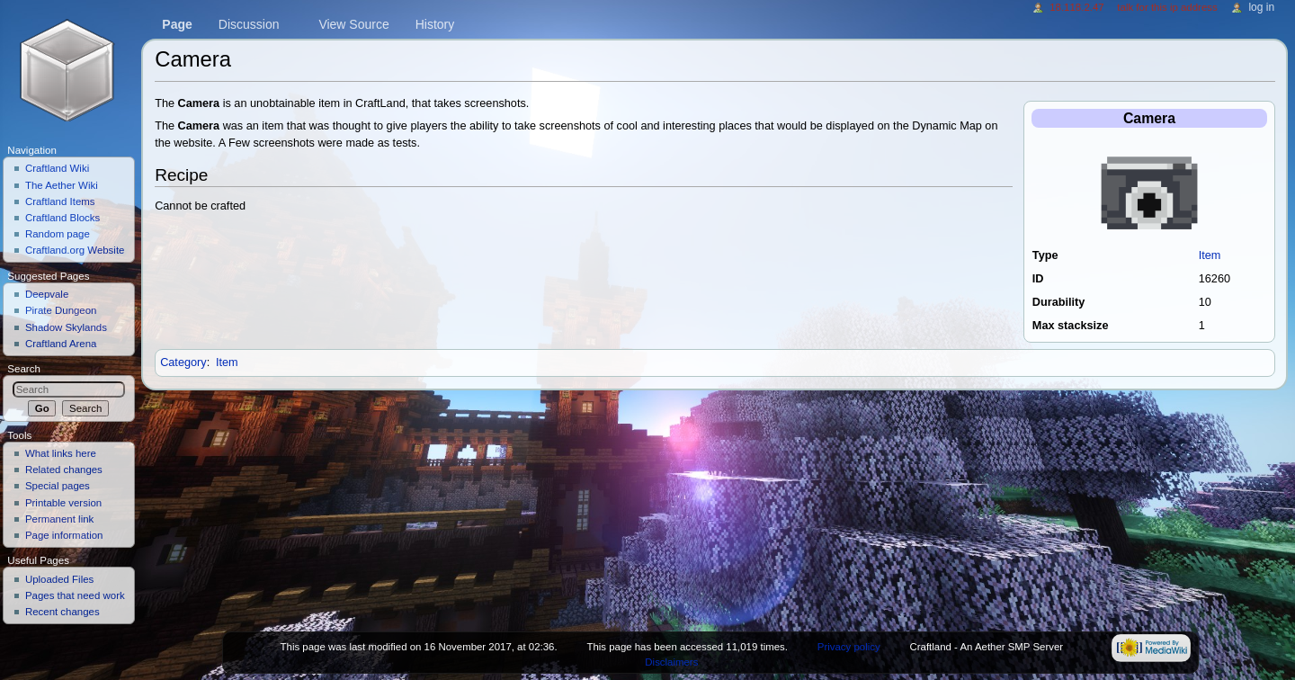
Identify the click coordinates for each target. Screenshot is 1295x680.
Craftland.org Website (75, 250)
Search (23, 368)
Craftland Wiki (57, 168)
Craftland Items (60, 201)
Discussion (249, 24)
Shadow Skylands (66, 327)
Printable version (63, 502)
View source (353, 24)
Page (177, 24)
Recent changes (62, 611)
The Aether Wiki (61, 185)
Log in (1261, 7)
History (435, 24)
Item (1210, 255)
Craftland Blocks (62, 217)
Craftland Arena (61, 343)
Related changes (64, 469)
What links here (60, 453)
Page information (64, 535)
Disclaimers (671, 662)
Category (183, 362)
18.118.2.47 (1076, 7)
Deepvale (46, 294)
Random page (57, 233)
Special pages (57, 485)
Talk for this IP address (1167, 7)
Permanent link (59, 519)
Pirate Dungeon (61, 310)
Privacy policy (848, 646)
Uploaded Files (59, 579)
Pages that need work (75, 595)
